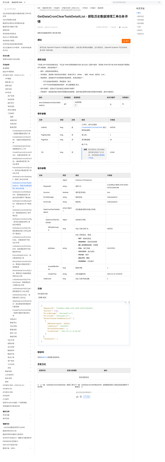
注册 (149, 4)
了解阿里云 (76, 4)
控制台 (144, 4)
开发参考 (57, 15)
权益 (44, 4)
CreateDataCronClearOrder (92, 135)
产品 (30, 4)
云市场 (56, 4)
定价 (50, 4)
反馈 (86, 406)
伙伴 (62, 4)
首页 (39, 15)
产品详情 (113, 34)
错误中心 (44, 366)
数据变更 (100, 15)
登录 (158, 4)
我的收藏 (124, 35)
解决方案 (37, 4)
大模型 (23, 4)
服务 (68, 4)
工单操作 (93, 15)
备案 (138, 4)
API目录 (85, 15)
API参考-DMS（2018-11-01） (71, 15)
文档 (133, 4)
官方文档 (6, 10)
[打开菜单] (3, 3)
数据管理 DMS (17, 10)
